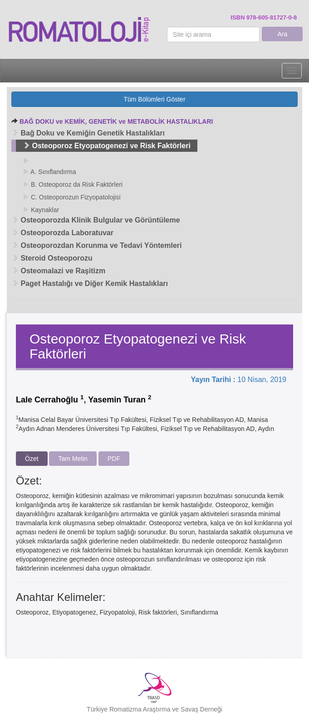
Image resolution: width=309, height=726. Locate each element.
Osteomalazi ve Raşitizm (58, 271)
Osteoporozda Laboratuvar (62, 233)
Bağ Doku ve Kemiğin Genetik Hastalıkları (88, 133)
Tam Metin (73, 458)
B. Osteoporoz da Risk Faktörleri (73, 184)
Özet (32, 458)
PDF (114, 458)
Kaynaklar (41, 209)
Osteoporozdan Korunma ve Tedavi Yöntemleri (96, 245)
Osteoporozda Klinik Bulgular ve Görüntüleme (95, 220)
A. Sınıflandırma (49, 171)
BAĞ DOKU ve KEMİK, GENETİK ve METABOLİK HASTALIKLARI (116, 121)
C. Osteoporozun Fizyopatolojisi (72, 197)
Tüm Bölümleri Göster (154, 99)
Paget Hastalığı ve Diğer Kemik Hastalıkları (89, 283)
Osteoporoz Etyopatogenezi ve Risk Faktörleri (107, 146)
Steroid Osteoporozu (52, 258)
